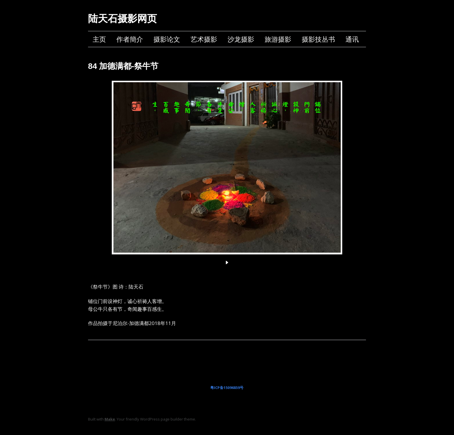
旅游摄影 (278, 39)
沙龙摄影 (241, 39)
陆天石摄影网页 (122, 18)
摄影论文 (166, 39)
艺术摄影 (204, 39)
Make (110, 419)
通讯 (352, 39)
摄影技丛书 (318, 39)
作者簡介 (129, 39)
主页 (99, 39)
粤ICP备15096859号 (227, 387)
